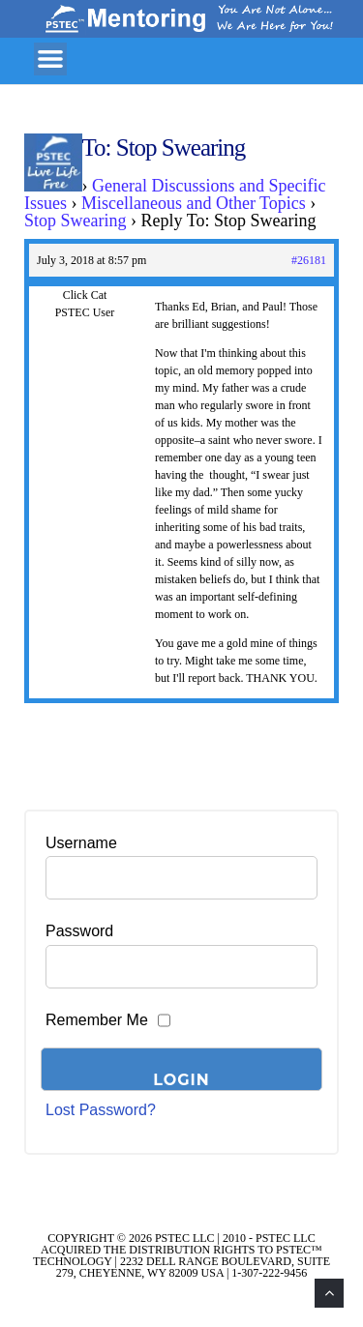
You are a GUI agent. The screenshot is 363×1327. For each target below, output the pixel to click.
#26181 (308, 260)
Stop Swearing (75, 220)
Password (79, 931)
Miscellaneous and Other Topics (193, 203)
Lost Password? (100, 1110)
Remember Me (96, 1020)
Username (81, 843)
